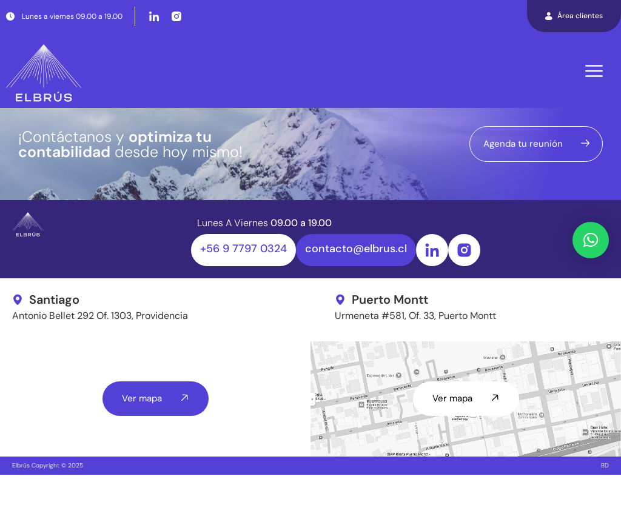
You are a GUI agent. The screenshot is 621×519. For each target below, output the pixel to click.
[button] (590, 240)
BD (605, 510)
